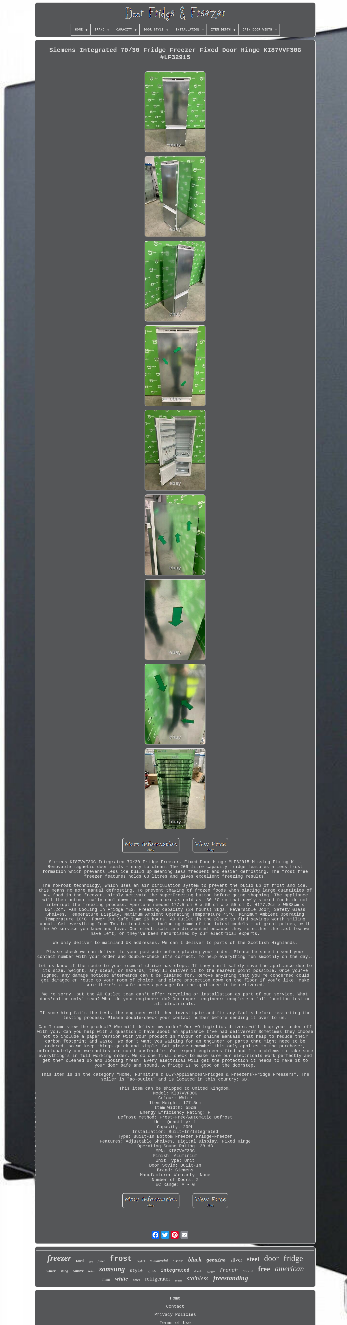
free (264, 1269)
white (121, 1278)
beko (91, 1271)
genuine (216, 1260)
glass (151, 1270)
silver (236, 1260)
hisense (178, 1261)
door (271, 1258)
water (51, 1270)
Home (175, 1298)
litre (90, 1261)
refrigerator (157, 1279)
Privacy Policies (175, 1314)
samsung (112, 1269)
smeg (64, 1271)
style (136, 1270)
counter (78, 1271)
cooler (178, 1280)
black (195, 1259)
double (198, 1271)
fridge (293, 1258)
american (289, 1268)
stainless (197, 1278)
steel (253, 1259)
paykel (141, 1261)
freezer (59, 1258)
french (229, 1270)
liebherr (211, 1271)
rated (80, 1261)
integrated (174, 1270)
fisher (101, 1261)
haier (136, 1280)
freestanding (230, 1278)
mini (106, 1279)
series (248, 1270)
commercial (159, 1261)
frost (120, 1259)
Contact (175, 1306)
